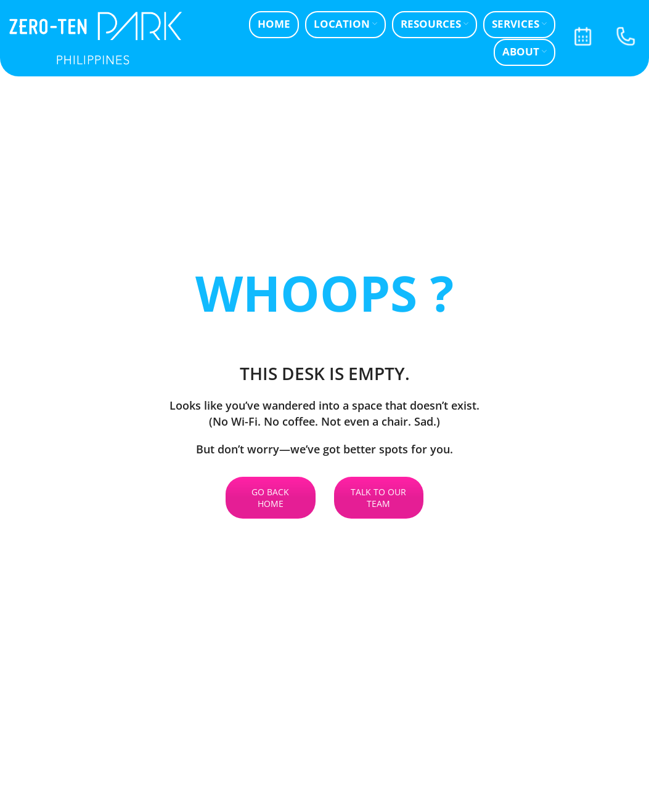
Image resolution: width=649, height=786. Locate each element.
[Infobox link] (582, 38)
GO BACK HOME (270, 497)
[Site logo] (95, 37)
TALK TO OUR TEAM (378, 497)
